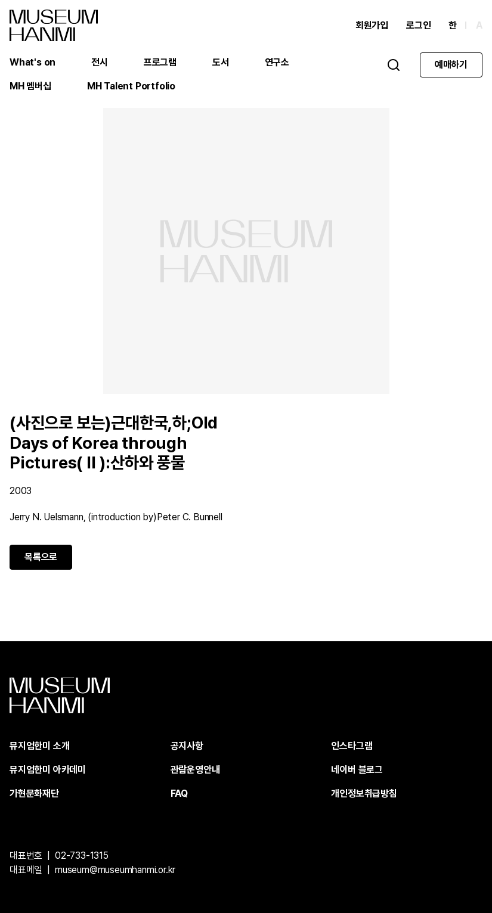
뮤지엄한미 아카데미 (48, 769)
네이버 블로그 (357, 769)
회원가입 (371, 25)
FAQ (179, 793)
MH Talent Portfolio (131, 86)
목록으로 (40, 557)
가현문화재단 (34, 793)
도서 (220, 62)
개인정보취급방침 (364, 793)
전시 (99, 62)
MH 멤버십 (30, 86)
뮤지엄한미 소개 (39, 745)
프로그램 (160, 62)
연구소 (277, 62)
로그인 (418, 25)
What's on (32, 62)
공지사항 (187, 745)
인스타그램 (351, 745)
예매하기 (451, 64)
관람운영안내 (195, 769)
